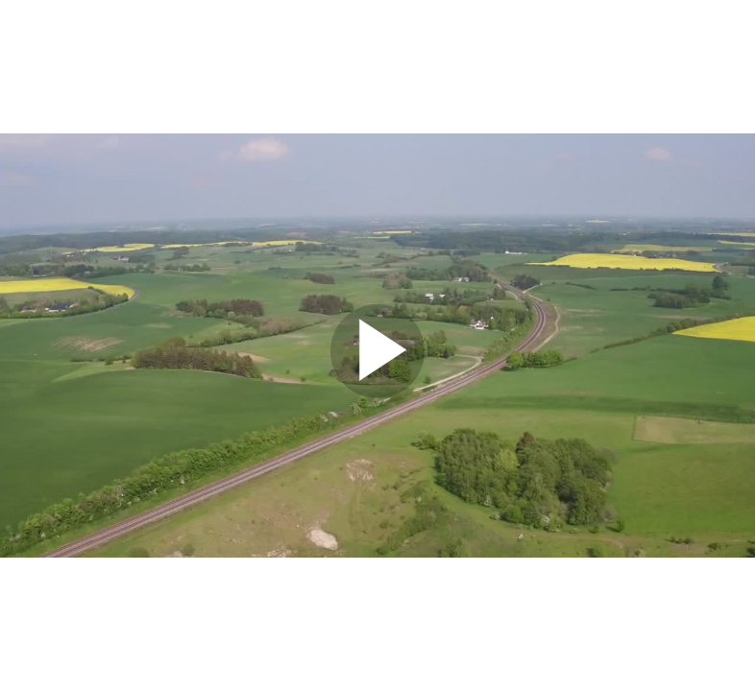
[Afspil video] (377, 393)
